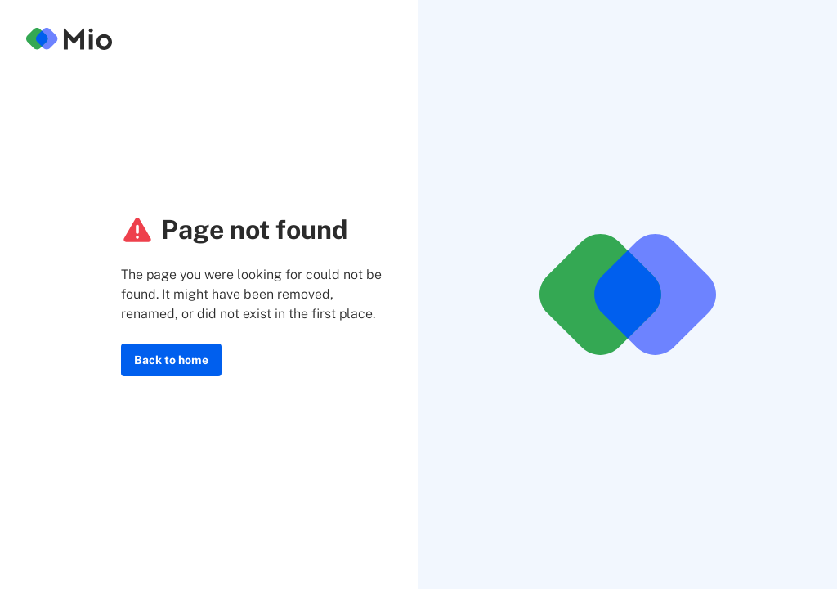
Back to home (171, 359)
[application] (832, 585)
